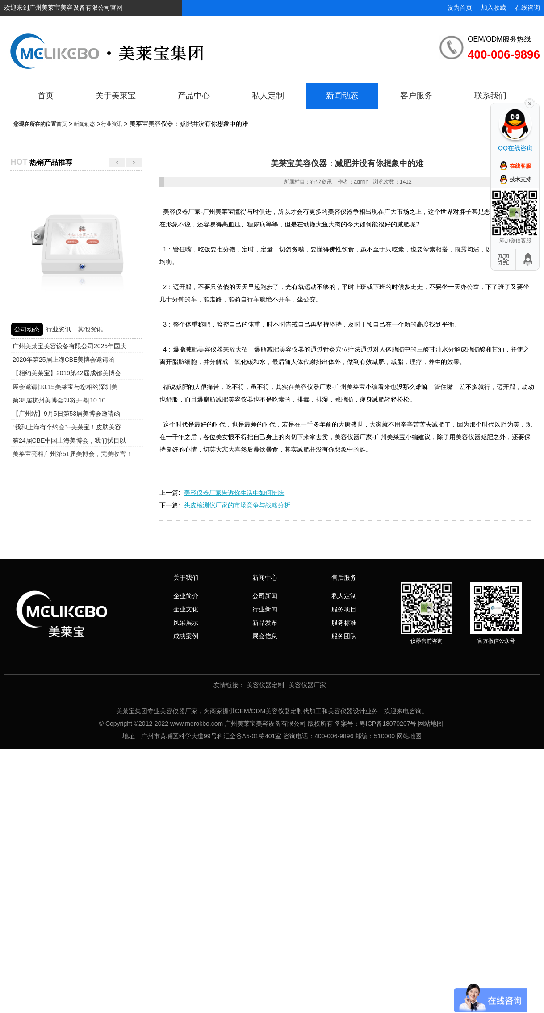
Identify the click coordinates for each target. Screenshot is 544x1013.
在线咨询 (527, 7)
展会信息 (264, 636)
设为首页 (459, 7)
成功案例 (185, 636)
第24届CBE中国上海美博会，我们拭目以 (69, 440)
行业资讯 (111, 124)
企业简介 (185, 595)
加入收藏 (493, 7)
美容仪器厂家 (307, 685)
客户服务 (416, 95)
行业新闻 (264, 609)
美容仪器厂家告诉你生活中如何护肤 (234, 492)
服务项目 (343, 609)
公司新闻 (264, 595)
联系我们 (490, 95)
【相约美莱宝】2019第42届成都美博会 (67, 373)
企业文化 (185, 609)
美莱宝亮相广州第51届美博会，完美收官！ (72, 453)
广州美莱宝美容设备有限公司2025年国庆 (69, 346)
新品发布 (264, 622)
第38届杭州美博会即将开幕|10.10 (59, 400)
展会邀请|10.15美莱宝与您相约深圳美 (65, 386)
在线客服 (520, 166)
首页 (46, 95)
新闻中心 (264, 577)
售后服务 (343, 577)
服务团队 (343, 636)
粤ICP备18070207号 (388, 723)
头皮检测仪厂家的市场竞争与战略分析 (237, 505)
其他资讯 (90, 329)
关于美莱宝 (116, 95)
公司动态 (26, 329)
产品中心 (194, 95)
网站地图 (430, 723)
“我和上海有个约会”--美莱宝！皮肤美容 (67, 427)
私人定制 (268, 95)
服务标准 (343, 622)
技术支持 (520, 179)
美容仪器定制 (265, 685)
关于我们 (185, 577)
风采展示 (185, 622)
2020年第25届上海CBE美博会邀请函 (64, 359)
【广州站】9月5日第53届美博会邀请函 (66, 413)
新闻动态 (342, 95)
